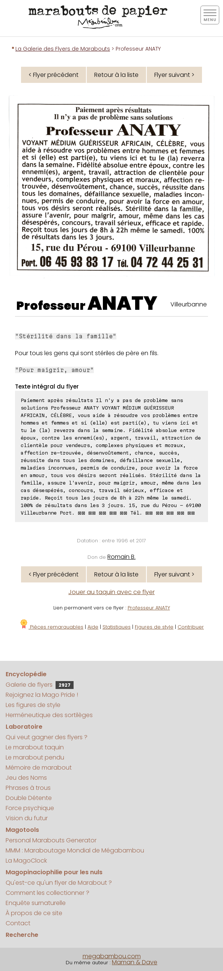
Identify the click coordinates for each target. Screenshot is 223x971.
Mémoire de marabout (39, 767)
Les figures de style (33, 705)
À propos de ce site (34, 913)
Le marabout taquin (35, 747)
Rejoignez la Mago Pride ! (42, 694)
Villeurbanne (188, 304)
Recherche (22, 934)
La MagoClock (26, 860)
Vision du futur (27, 818)
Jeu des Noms (26, 777)
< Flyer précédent (53, 75)
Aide (92, 626)
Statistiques (116, 626)
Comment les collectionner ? (47, 892)
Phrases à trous (28, 787)
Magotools (22, 829)
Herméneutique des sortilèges (49, 715)
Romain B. (121, 556)
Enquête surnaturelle (36, 903)
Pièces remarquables (51, 626)
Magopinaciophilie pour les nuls (54, 872)
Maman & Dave (134, 962)
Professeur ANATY (149, 607)
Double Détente (29, 798)
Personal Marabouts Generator (51, 840)
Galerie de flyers (40, 684)
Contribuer (191, 626)
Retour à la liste (116, 75)
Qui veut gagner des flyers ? (46, 737)
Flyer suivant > (174, 75)
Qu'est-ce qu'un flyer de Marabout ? (59, 882)
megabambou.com (112, 956)
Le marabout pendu (35, 757)
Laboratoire (24, 726)
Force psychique (30, 808)
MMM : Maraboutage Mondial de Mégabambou (75, 850)
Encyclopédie (26, 674)
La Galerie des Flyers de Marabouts (62, 49)
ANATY (122, 303)
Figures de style (154, 626)
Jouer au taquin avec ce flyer (111, 592)
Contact (18, 923)
